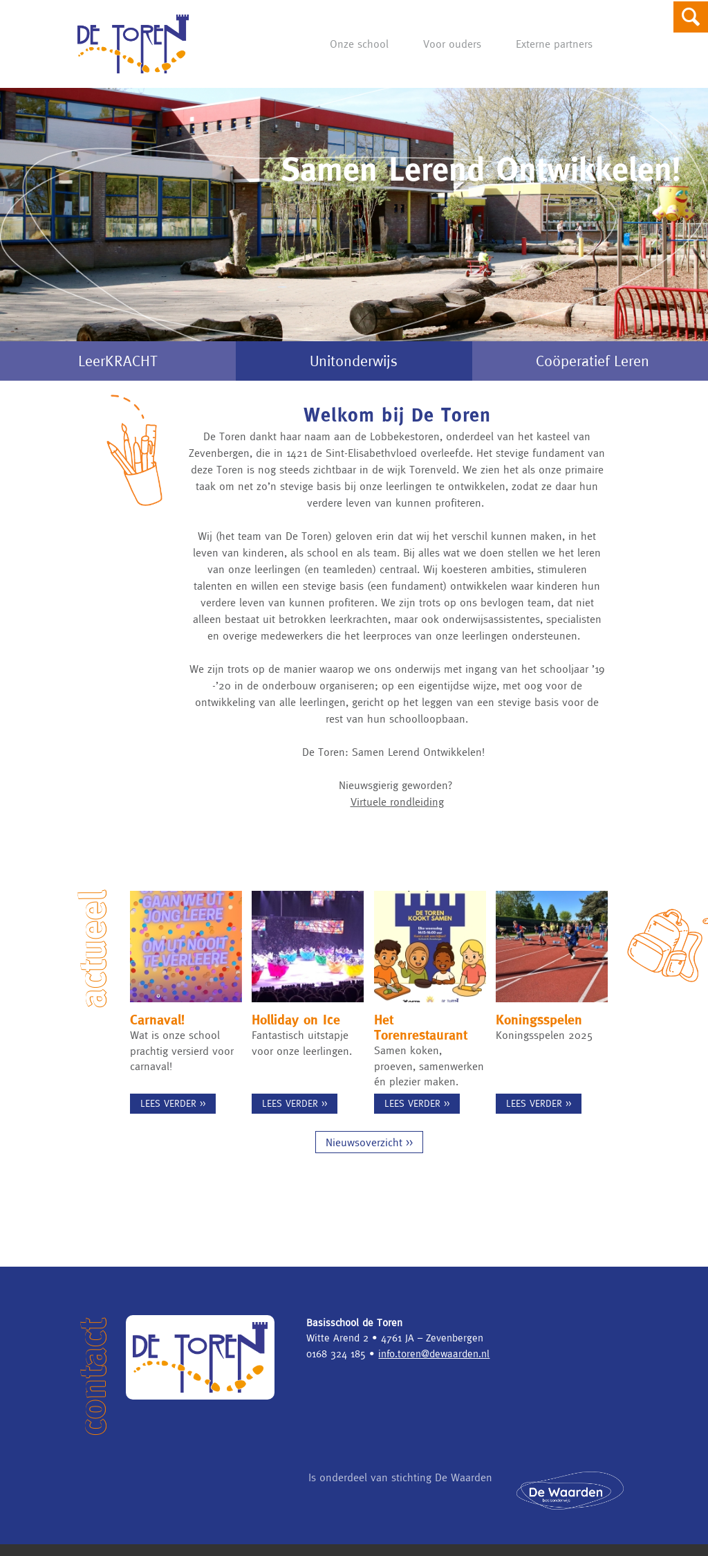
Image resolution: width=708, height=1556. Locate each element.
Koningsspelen (539, 1019)
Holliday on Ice (296, 1019)
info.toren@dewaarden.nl (434, 1365)
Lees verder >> (172, 1103)
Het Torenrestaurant (420, 1026)
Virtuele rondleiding (397, 801)
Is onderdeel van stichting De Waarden (400, 1489)
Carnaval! (157, 1019)
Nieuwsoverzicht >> (369, 1154)
